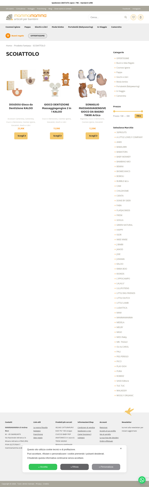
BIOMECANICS (123, 171)
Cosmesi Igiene (13, 27)
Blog (50, 9)
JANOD (119, 249)
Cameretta (116, 27)
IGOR (118, 234)
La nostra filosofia (40, 427)
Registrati (103, 427)
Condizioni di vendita (86, 427)
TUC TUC (120, 385)
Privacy (38, 484)
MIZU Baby (121, 337)
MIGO (119, 332)
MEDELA (120, 322)
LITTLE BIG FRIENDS (125, 293)
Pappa (28, 27)
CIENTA (119, 195)
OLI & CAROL (122, 346)
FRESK (119, 215)
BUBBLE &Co (122, 181)
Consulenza (20, 9)
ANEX (119, 142)
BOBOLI (120, 176)
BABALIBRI (121, 147)
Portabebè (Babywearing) (80, 27)
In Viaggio (102, 27)
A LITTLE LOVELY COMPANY (129, 137)
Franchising (41, 9)
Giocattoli (15, 125)
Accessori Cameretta (16, 119)
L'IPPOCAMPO (123, 278)
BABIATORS (121, 152)
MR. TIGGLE (121, 342)
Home (9, 45)
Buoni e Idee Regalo (125, 63)
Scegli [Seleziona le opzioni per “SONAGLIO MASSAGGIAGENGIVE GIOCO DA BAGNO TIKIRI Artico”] (92, 136)
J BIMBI (119, 244)
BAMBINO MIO (123, 161)
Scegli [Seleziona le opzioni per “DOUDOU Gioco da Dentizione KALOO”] (21, 136)
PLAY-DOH (121, 366)
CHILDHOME (122, 191)
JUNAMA (120, 259)
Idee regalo (37, 438)
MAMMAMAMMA (124, 317)
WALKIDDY (121, 390)
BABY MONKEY (123, 156)
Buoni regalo (17, 35)
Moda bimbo (58, 27)
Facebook (126, 9)
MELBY (119, 327)
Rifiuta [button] (74, 467)
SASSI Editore (122, 381)
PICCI (119, 361)
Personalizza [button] (106, 467)
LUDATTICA (121, 308)
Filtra (139, 115)
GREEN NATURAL (124, 225)
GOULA (119, 220)
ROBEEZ (120, 376)
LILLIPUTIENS (122, 288)
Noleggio (31, 9)
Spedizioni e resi (84, 431)
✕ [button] (121, 448)
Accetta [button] (43, 467)
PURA (119, 371)
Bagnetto (84, 119)
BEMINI (119, 166)
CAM (118, 186)
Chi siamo (10, 9)
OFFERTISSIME (38, 36)
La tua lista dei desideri (109, 438)
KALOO (119, 264)
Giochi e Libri (41, 27)
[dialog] (74, 458)
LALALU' (120, 283)
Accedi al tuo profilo (108, 431)
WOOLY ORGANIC (125, 395)
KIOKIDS (120, 273)
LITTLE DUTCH (123, 298)
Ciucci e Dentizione (14, 122)
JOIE (118, 254)
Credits (46, 484)
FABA (119, 205)
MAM (118, 312)
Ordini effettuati (106, 441)
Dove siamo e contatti (63, 9)
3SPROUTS (121, 132)
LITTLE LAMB (122, 303)
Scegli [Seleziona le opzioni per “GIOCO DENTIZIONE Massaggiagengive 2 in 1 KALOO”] (56, 136)
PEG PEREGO (122, 356)
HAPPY (119, 230)
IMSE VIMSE (121, 239)
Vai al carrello (105, 434)
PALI (118, 351)
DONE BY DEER (123, 200)
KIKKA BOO (121, 268)
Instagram (137, 9)
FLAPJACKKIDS (123, 210)
